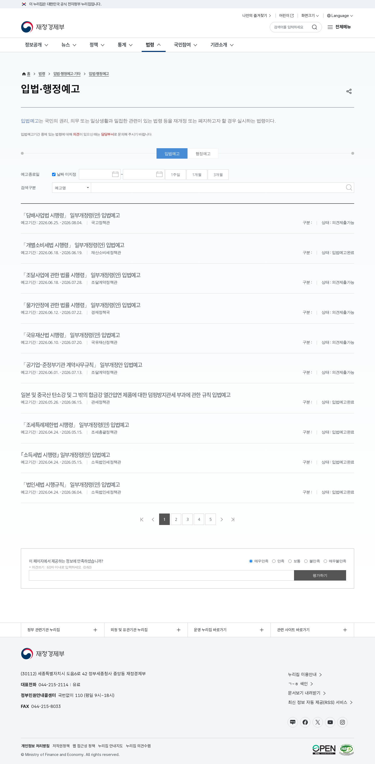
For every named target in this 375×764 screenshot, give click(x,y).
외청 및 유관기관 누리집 (129, 630)
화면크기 (310, 15)
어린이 (286, 15)
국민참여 (182, 45)
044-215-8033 (46, 706)
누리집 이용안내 (305, 674)
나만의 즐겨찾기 (257, 15)
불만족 (314, 561)
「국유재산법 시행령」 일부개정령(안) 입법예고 (70, 335)
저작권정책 (61, 746)
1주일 (175, 174)
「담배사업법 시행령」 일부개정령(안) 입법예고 (70, 215)
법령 (150, 45)
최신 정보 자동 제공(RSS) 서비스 (321, 702)
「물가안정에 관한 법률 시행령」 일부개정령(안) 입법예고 (80, 305)
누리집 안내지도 (110, 746)
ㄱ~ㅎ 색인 (301, 684)
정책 (94, 45)
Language (340, 15)
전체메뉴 (343, 26)
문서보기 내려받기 (307, 693)
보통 (297, 561)
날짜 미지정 (66, 174)
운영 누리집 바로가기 (210, 630)
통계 (122, 45)
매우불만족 (337, 561)
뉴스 (65, 45)
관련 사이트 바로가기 (293, 630)
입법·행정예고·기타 (67, 73)
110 (79, 695)
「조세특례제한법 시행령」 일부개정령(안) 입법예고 (75, 424)
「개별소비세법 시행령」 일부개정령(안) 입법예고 (72, 245)
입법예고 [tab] (172, 153)
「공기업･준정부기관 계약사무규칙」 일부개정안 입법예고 (81, 364)
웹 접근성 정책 (84, 746)
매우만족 (261, 561)
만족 (280, 561)
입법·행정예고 (99, 73)
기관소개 (218, 45)
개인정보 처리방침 (35, 746)
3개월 (218, 174)
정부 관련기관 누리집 (43, 630)
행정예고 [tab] (203, 153)
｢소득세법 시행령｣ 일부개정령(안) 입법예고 (65, 454)
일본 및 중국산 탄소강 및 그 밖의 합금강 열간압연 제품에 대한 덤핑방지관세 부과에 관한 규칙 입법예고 (125, 394)
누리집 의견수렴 (138, 746)
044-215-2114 (53, 684)
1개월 (197, 174)
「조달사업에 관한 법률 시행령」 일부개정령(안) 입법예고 (80, 275)
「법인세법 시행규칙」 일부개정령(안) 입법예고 (70, 484)
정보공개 (33, 45)
